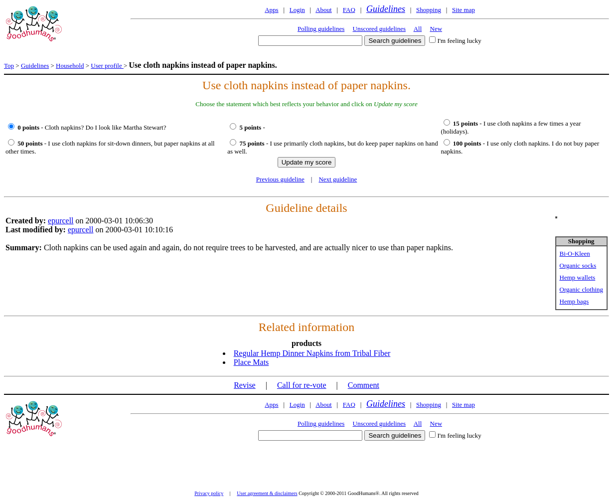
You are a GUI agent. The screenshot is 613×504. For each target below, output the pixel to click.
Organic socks (578, 265)
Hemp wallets (578, 277)
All (418, 28)
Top (9, 65)
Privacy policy (208, 493)
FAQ (349, 9)
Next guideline (337, 179)
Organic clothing (582, 289)
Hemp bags (574, 301)
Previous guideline (280, 179)
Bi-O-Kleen (575, 253)
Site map (463, 9)
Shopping (428, 9)
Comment (363, 385)
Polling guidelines (321, 28)
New (436, 28)
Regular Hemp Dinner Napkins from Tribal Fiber (312, 353)
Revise (245, 385)
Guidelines (385, 9)
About (323, 9)
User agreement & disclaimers (267, 493)
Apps (271, 9)
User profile (107, 65)
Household (70, 65)
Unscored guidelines (379, 28)
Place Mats (251, 362)
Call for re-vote (301, 385)
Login (297, 9)
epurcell (61, 220)
